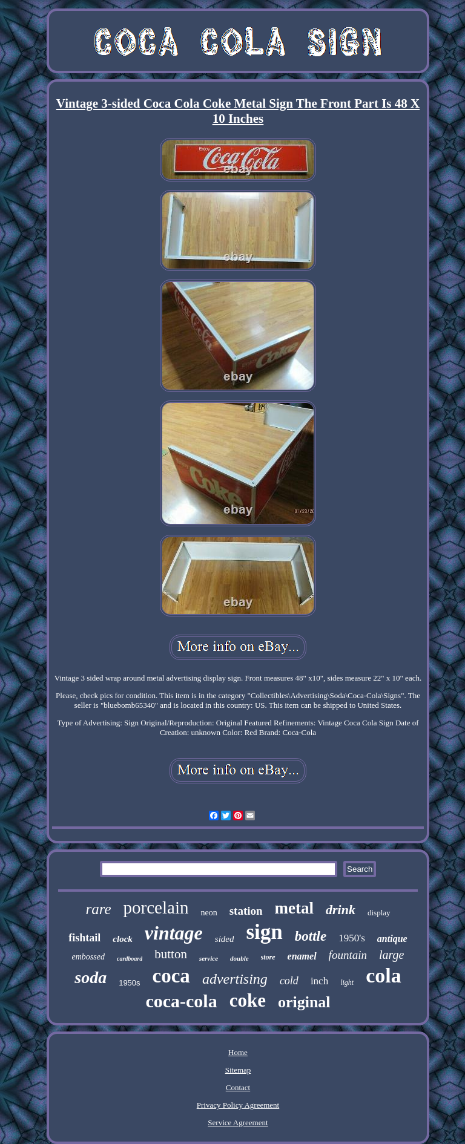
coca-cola (181, 1001)
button (170, 954)
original (304, 1002)
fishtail (84, 938)
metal (294, 908)
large (391, 954)
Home (238, 1052)
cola (383, 975)
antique (392, 938)
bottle (310, 936)
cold (289, 981)
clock (122, 939)
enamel (302, 956)
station (246, 910)
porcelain (156, 907)
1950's (351, 938)
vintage (174, 933)
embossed (88, 956)
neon (208, 912)
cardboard (129, 958)
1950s (129, 982)
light (347, 982)
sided (224, 939)
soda (90, 977)
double (239, 958)
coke (247, 1000)
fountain (348, 955)
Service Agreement (238, 1122)
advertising (235, 979)
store (268, 957)
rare (98, 909)
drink (340, 909)
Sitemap (238, 1069)
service (208, 958)
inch (319, 981)
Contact (238, 1087)
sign (264, 932)
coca (171, 976)
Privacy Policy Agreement (238, 1105)
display (379, 912)
